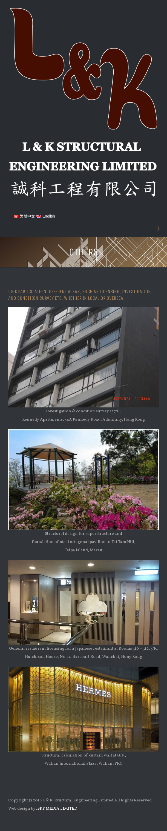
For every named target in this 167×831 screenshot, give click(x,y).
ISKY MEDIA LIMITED (56, 809)
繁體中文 (24, 216)
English (45, 216)
